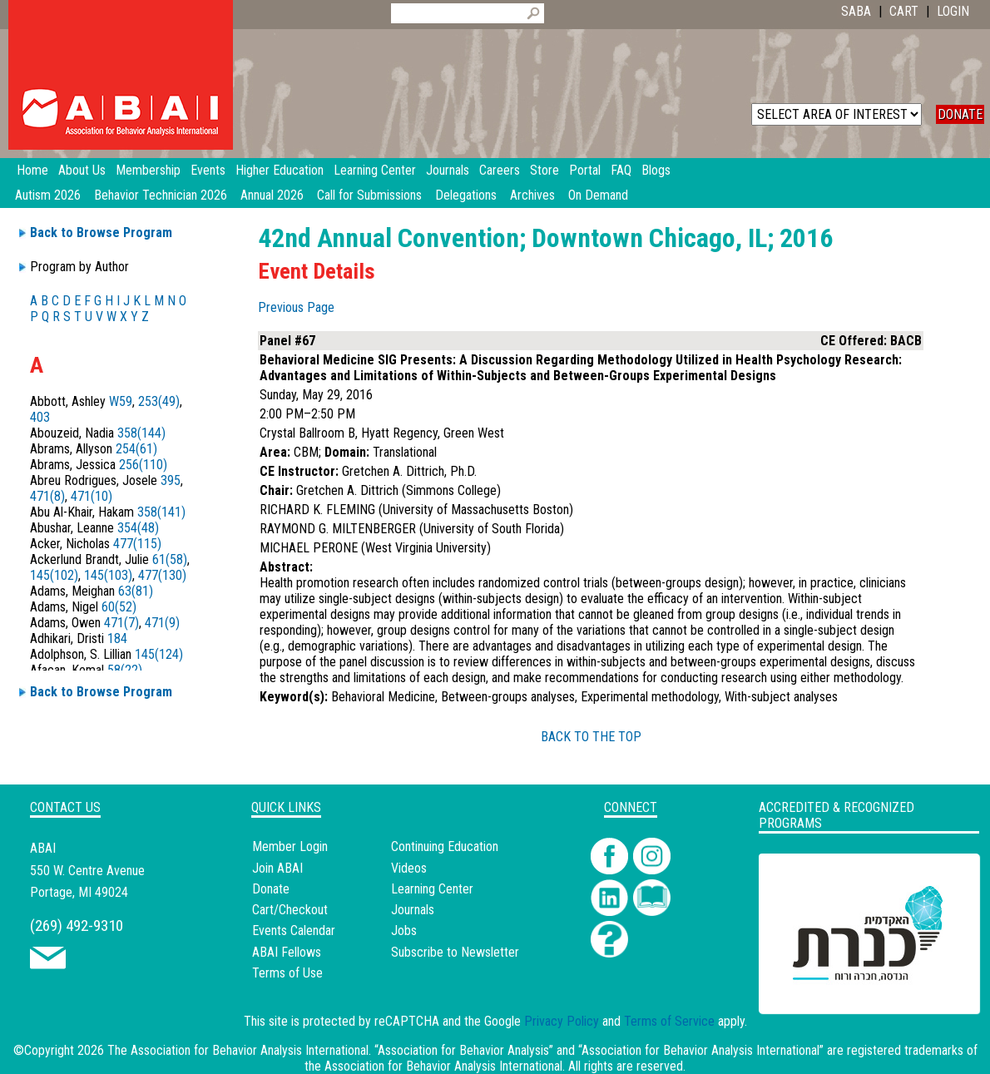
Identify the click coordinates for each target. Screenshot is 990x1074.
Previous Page (296, 307)
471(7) (121, 623)
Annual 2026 (272, 195)
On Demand (598, 195)
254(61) (136, 449)
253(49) (159, 401)
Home (32, 170)
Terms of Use (287, 973)
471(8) (47, 496)
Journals (412, 910)
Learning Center (432, 889)
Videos (409, 868)
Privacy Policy (561, 1021)
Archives (532, 195)
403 (40, 417)
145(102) (54, 575)
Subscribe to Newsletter (455, 952)
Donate (271, 889)
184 (117, 638)
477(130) (162, 575)
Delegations (466, 195)
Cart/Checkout (290, 910)
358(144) (141, 433)
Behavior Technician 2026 (160, 195)
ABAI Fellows (286, 952)
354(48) (138, 528)
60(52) (118, 607)
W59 (120, 401)
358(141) (161, 512)
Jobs (404, 930)
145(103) (108, 575)
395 (171, 480)
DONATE (960, 114)
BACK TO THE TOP (591, 737)
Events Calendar (293, 930)
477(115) (137, 544)
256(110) (143, 465)
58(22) (124, 670)
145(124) (159, 654)
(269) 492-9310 (76, 925)
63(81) (135, 591)
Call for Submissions (369, 195)
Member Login (290, 846)
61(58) (169, 559)
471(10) (91, 496)
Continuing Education (444, 846)
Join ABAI (277, 868)
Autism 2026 (48, 195)
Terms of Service (669, 1021)
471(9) (162, 623)
